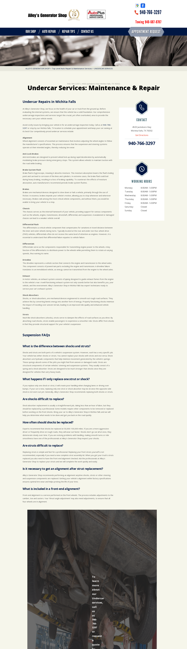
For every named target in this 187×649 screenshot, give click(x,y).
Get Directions (141, 135)
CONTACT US (87, 31)
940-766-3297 (150, 12)
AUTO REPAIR (49, 31)
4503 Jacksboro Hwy (91, 83)
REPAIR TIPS (68, 31)
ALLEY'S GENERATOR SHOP (37, 68)
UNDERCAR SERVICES (103, 68)
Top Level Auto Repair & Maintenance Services (72, 68)
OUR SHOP (31, 31)
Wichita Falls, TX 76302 (110, 83)
